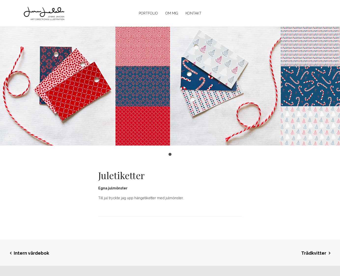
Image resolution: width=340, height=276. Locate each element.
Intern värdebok (31, 253)
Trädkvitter (313, 253)
